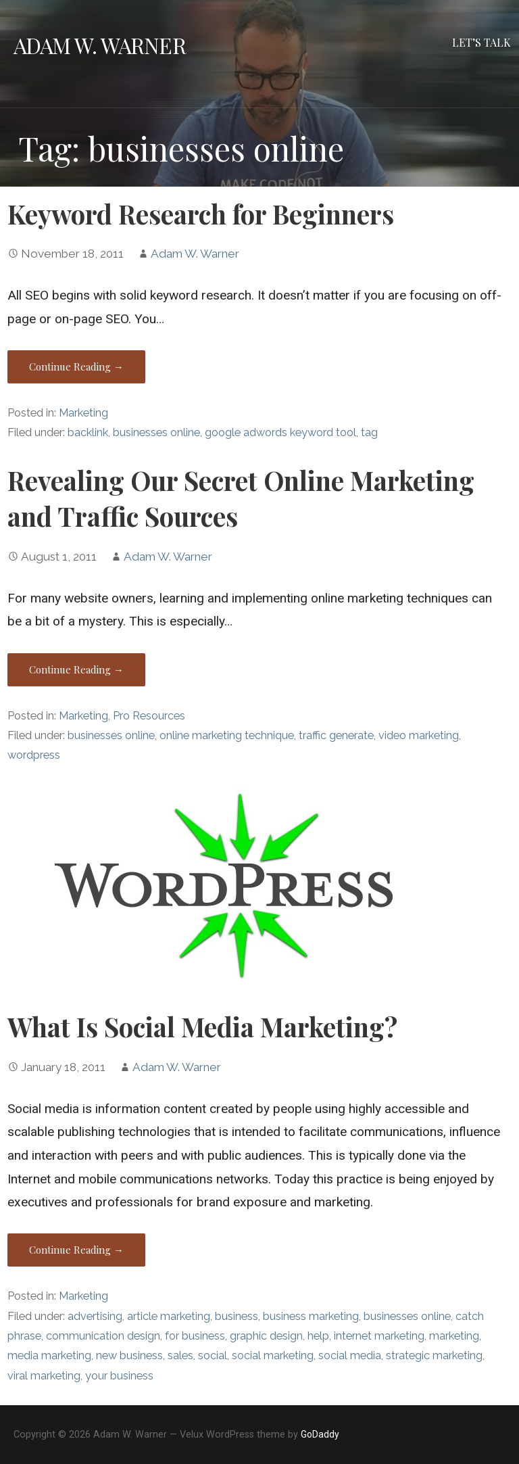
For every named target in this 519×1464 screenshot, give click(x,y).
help (318, 1335)
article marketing (168, 1316)
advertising (95, 1316)
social (212, 1355)
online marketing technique (226, 735)
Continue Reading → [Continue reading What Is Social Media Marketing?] (76, 1249)
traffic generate (336, 735)
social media (349, 1355)
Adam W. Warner (100, 45)
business (236, 1316)
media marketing (49, 1355)
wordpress (33, 755)
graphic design (266, 1335)
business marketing (311, 1316)
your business (119, 1375)
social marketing (273, 1355)
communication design (103, 1335)
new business (129, 1355)
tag (369, 432)
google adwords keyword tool (280, 432)
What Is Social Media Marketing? (202, 1026)
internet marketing (379, 1335)
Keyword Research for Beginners (200, 213)
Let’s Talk (481, 42)
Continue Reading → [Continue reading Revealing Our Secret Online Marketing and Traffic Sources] (76, 669)
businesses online (156, 432)
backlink (88, 432)
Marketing (83, 412)
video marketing (418, 735)
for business (195, 1335)
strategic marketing (434, 1355)
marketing (454, 1335)
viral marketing (43, 1375)
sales (180, 1355)
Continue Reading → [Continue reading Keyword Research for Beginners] (76, 366)
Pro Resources (149, 715)
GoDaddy (320, 1434)
